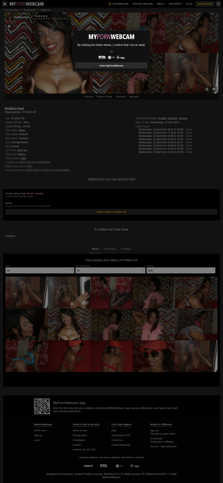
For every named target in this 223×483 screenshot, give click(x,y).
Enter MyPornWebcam (111, 65)
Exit (111, 51)
